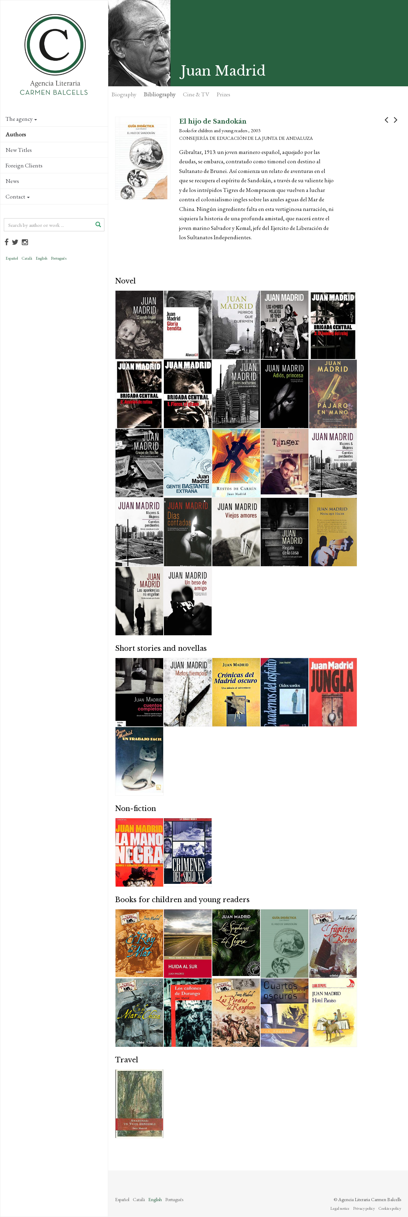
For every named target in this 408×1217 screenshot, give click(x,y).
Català (26, 258)
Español (12, 258)
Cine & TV (196, 94)
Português (58, 258)
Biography (124, 94)
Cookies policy (389, 1208)
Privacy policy (364, 1208)
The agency (21, 119)
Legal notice (340, 1208)
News (12, 181)
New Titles (19, 150)
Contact (18, 196)
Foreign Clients (24, 165)
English (41, 258)
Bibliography (159, 94)
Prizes (223, 94)
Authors (16, 134)
